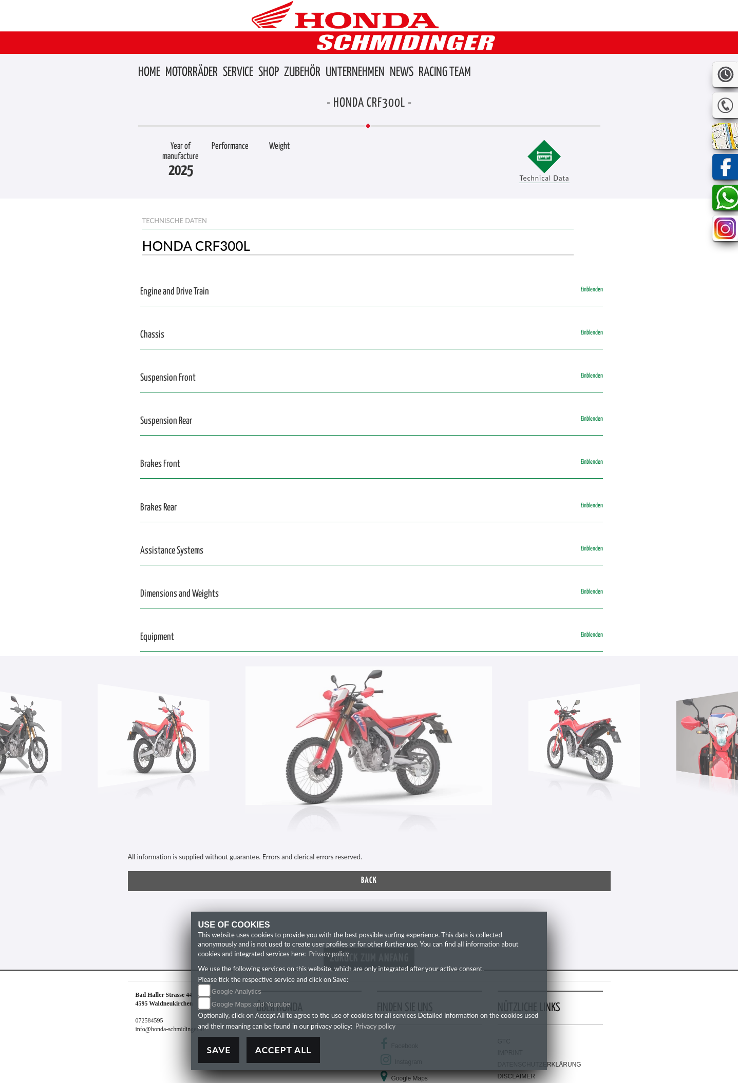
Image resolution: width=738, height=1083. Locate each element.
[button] (191, 72)
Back (369, 880)
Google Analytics (236, 991)
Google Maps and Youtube (251, 1004)
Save (219, 1050)
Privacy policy (329, 954)
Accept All (283, 1050)
